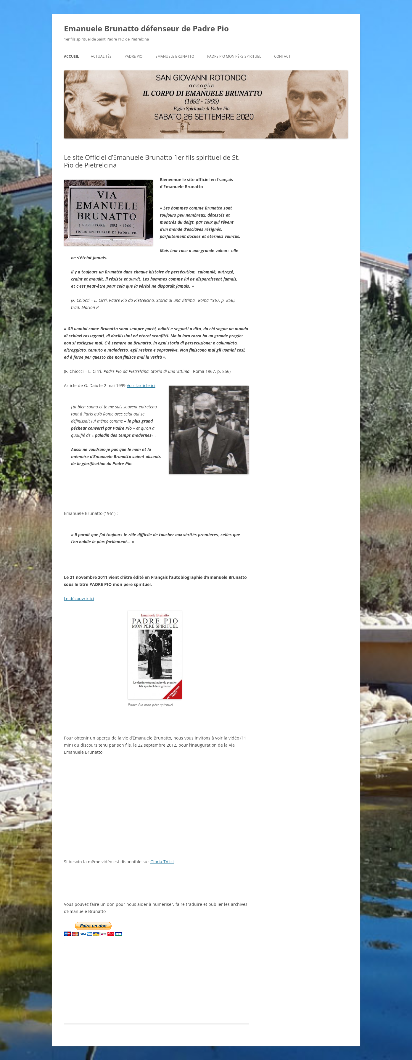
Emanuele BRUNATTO (174, 56)
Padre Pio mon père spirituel (234, 56)
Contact (282, 56)
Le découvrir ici (79, 598)
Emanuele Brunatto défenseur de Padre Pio (146, 28)
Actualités (101, 56)
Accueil (71, 56)
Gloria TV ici (162, 861)
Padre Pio (133, 56)
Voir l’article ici (141, 385)
